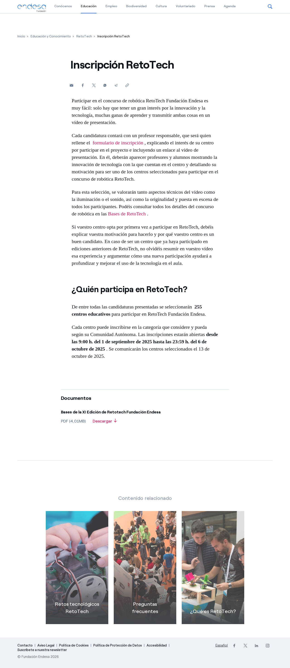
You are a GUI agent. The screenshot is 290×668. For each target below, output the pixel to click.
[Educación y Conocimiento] (51, 36)
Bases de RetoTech (127, 214)
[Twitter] (94, 85)
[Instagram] (267, 646)
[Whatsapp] (105, 85)
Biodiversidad (136, 6)
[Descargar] (105, 423)
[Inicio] (21, 36)
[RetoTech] (84, 36)
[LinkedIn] (256, 646)
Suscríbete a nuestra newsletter (42, 650)
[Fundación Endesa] (31, 7)
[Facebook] (82, 85)
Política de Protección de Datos (117, 645)
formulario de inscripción (118, 143)
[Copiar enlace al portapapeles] (127, 85)
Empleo (111, 6)
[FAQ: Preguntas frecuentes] (145, 575)
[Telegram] (116, 85)
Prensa (209, 6)
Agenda (230, 6)
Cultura (161, 6)
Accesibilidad (157, 645)
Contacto (25, 645)
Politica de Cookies (74, 645)
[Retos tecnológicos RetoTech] (77, 575)
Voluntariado (185, 6)
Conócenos (63, 6)
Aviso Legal (45, 645)
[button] (270, 6)
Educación (89, 6)
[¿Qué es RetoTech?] (213, 575)
